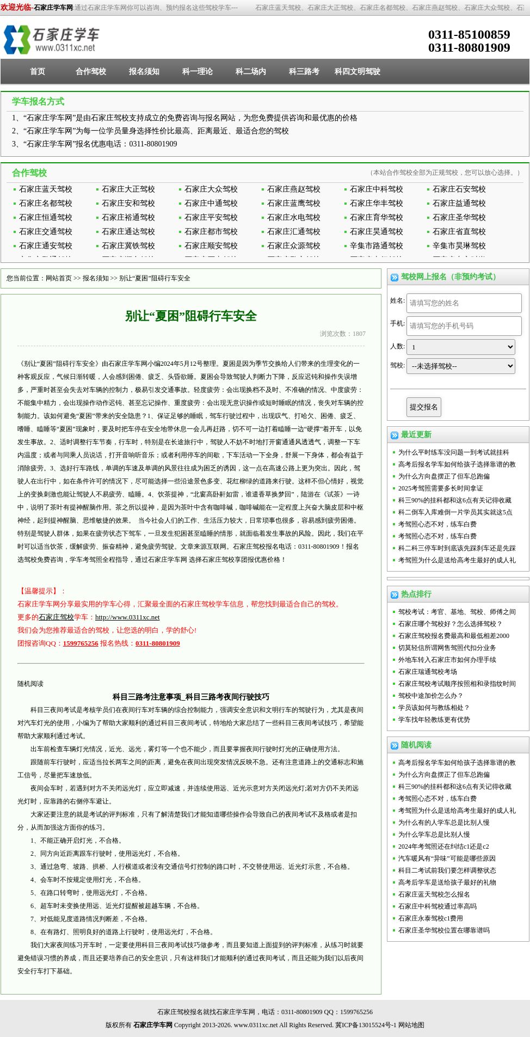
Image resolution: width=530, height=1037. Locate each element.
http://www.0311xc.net (127, 617)
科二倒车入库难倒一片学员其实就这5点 (455, 512)
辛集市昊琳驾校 (459, 246)
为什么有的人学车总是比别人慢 (444, 822)
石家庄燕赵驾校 (294, 189)
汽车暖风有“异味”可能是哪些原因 (447, 858)
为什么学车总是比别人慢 (434, 834)
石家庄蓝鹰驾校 (294, 203)
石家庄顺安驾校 (211, 246)
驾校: (397, 365)
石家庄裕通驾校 (128, 217)
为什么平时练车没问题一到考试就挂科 (453, 452)
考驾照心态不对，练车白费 (437, 524)
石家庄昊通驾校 (376, 232)
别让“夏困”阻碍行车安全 (154, 278)
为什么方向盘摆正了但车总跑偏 (444, 476)
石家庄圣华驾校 (459, 217)
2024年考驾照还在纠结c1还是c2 (443, 846)
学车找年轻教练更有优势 (434, 719)
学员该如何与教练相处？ (434, 707)
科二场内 (251, 72)
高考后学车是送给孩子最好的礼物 (447, 882)
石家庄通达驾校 (128, 232)
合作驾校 (91, 72)
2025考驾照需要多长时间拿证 (440, 488)
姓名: (397, 300)
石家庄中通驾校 (211, 203)
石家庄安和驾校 (128, 203)
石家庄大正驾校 (128, 189)
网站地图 (411, 1025)
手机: (397, 323)
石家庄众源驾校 (294, 246)
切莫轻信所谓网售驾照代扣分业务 (447, 648)
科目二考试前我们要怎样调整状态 (447, 870)
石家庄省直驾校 (459, 232)
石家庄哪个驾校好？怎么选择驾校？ (450, 624)
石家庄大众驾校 (211, 189)
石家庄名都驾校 (45, 203)
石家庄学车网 (53, 7)
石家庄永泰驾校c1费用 (430, 918)
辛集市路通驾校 (376, 246)
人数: (397, 346)
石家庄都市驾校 (211, 232)
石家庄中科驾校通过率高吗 (437, 906)
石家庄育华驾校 (376, 217)
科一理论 (197, 72)
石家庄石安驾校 (459, 189)
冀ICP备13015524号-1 (366, 1025)
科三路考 (304, 72)
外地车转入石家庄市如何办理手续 (447, 660)
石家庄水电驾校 (294, 217)
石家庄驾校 (56, 617)
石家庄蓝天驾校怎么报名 (434, 894)
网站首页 (59, 278)
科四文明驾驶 (357, 72)
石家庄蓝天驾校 (45, 189)
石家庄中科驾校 (376, 189)
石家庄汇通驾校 (294, 232)
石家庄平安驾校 (211, 217)
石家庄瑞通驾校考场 (427, 672)
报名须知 (144, 72)
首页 (37, 72)
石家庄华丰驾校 (376, 203)
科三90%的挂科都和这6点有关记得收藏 (454, 500)
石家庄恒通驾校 (45, 217)
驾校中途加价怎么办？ (431, 695)
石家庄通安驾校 (45, 246)
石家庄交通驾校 (45, 232)
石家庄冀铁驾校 (128, 246)
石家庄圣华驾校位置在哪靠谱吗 (444, 930)
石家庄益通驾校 (459, 203)
